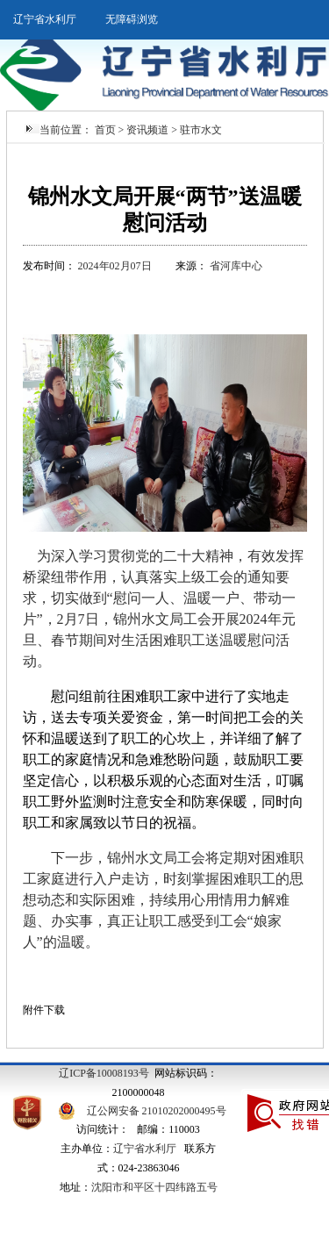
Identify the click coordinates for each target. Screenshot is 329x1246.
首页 (105, 130)
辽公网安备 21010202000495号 (156, 1111)
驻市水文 (201, 130)
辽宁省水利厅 (44, 19)
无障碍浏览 (131, 19)
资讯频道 (147, 130)
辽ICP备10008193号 (104, 1073)
